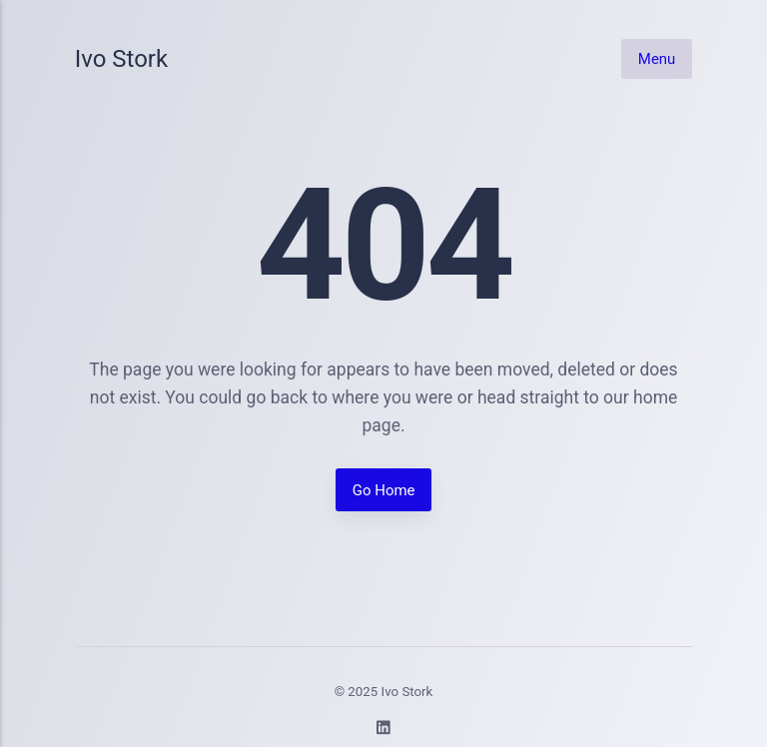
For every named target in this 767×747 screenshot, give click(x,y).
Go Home (384, 490)
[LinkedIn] (383, 730)
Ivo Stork (121, 59)
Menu (657, 58)
